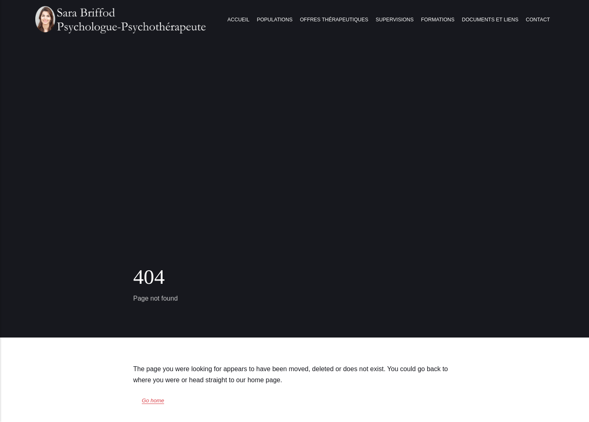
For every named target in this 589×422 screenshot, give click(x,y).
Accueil (238, 20)
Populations (275, 20)
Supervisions (394, 20)
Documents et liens (490, 20)
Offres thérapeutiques (334, 20)
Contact (538, 20)
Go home (153, 400)
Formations (437, 20)
